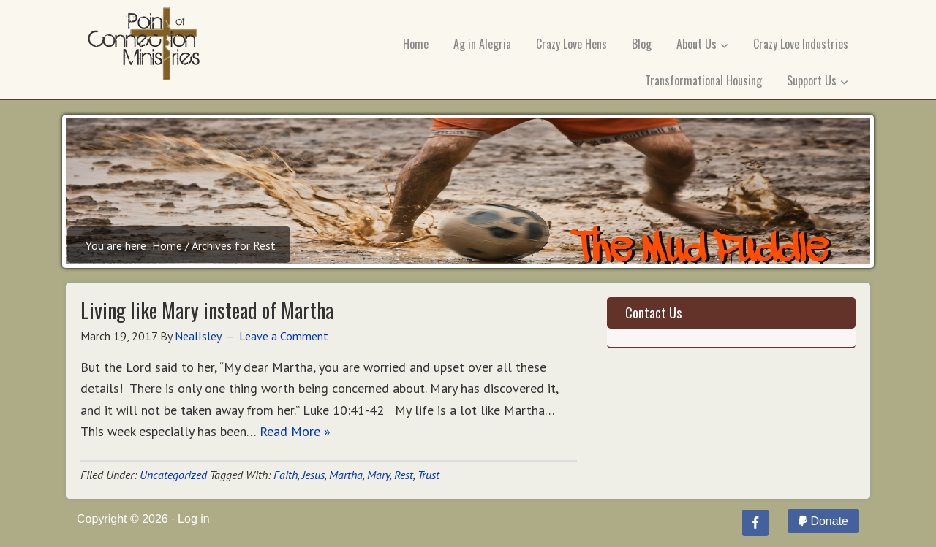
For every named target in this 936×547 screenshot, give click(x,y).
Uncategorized (173, 474)
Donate (823, 521)
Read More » (295, 431)
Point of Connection (144, 47)
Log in (194, 519)
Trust (428, 474)
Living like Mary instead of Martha (206, 310)
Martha (346, 474)
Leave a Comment (283, 336)
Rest (403, 474)
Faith (285, 474)
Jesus (313, 474)
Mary (378, 474)
